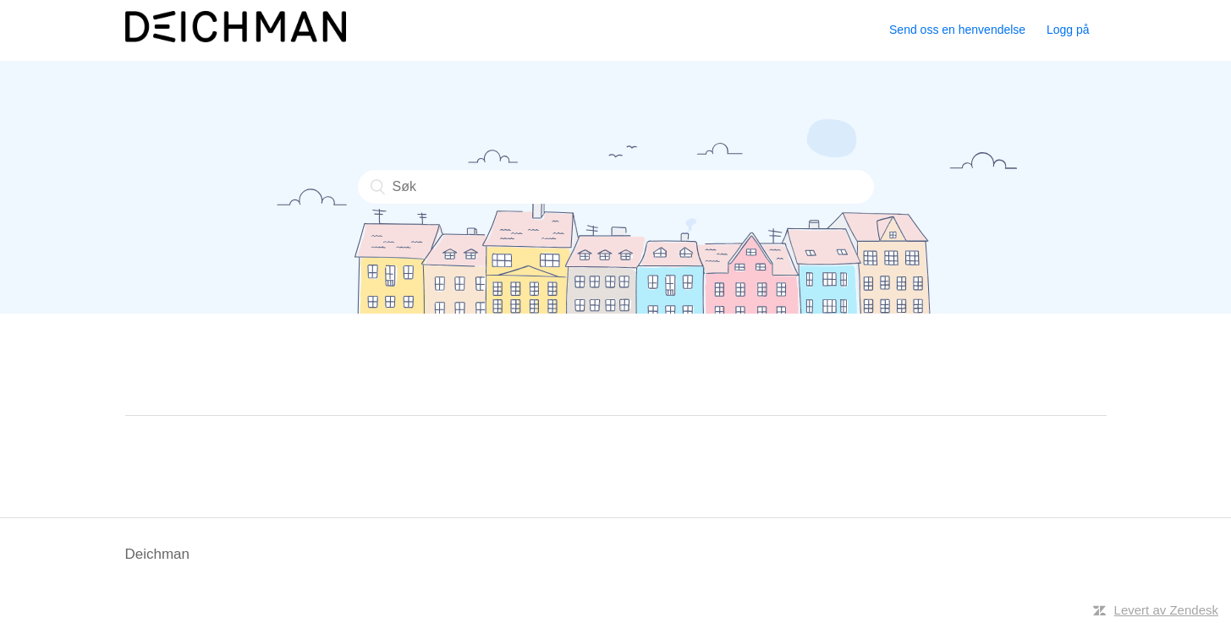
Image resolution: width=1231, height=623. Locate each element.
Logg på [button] (1068, 29)
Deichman (157, 554)
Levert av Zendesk (1166, 610)
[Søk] (616, 187)
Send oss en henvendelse (957, 29)
